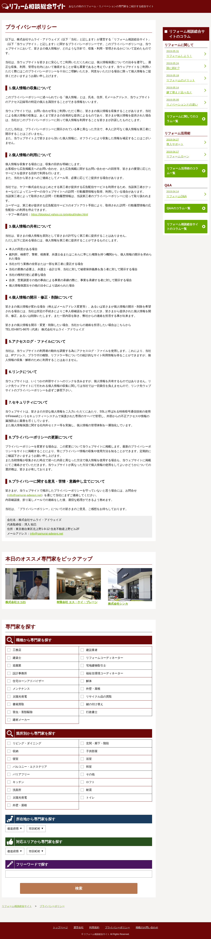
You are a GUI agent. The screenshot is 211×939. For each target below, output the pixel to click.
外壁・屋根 (90, 688)
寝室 (12, 758)
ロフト (88, 782)
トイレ (88, 797)
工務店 (14, 649)
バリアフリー (18, 774)
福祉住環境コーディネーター (102, 673)
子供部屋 (89, 751)
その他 (88, 774)
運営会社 (79, 927)
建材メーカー (18, 719)
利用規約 (94, 927)
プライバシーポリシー (117, 927)
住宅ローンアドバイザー (25, 681)
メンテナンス (18, 688)
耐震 (86, 789)
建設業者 (89, 649)
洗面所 (14, 789)
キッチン (15, 782)
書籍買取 (15, 704)
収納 (12, 751)
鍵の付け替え (92, 704)
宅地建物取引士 (93, 665)
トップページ (60, 927)
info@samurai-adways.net (24, 495)
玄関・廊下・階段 (95, 743)
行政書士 (89, 712)
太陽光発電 (17, 696)
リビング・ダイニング (24, 743)
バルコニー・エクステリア (27, 766)
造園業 (14, 665)
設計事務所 (17, 673)
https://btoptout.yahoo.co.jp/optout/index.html (59, 214)
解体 (86, 681)
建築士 (14, 657)
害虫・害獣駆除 (20, 712)
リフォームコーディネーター (102, 657)
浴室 (86, 758)
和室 (86, 766)
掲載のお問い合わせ (147, 927)
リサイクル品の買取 (96, 696)
